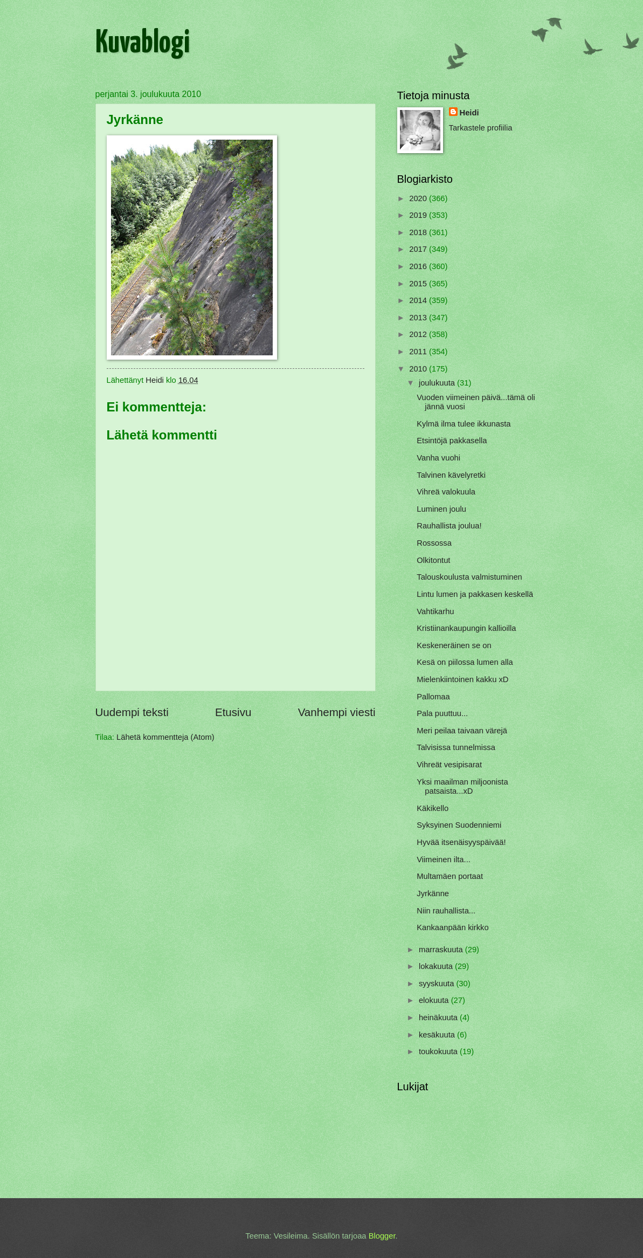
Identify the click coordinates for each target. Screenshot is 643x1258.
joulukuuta (438, 383)
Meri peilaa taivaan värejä (462, 730)
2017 (419, 249)
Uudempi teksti (132, 712)
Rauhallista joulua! (449, 525)
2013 (419, 317)
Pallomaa (433, 696)
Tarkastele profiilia (481, 127)
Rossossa (434, 543)
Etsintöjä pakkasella (452, 440)
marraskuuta (442, 949)
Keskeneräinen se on (454, 645)
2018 (419, 232)
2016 (419, 266)
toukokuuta (439, 1051)
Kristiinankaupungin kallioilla (466, 628)
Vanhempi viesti (337, 712)
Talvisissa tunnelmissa (456, 747)
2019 (419, 215)
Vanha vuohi (438, 457)
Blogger (382, 1236)
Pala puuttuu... (442, 713)
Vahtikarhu (435, 611)
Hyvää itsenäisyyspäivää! (461, 842)
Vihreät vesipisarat (449, 764)
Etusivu (233, 712)
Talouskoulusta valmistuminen (469, 577)
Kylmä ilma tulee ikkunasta (463, 424)
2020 (419, 198)
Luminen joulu (441, 509)
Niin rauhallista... (446, 910)
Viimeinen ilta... (444, 859)
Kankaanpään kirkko (452, 927)
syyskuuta (438, 983)
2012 (419, 334)
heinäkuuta (439, 1017)
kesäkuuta (438, 1034)
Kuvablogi (142, 44)
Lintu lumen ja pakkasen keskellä (475, 594)
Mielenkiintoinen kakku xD (462, 679)
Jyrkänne (433, 893)
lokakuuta (437, 966)
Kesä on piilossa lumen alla (465, 662)
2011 (419, 351)
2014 (419, 300)
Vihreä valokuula (446, 491)
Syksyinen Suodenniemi (459, 825)
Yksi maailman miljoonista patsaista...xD (462, 787)
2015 (419, 283)
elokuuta (435, 1000)
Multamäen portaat (450, 876)
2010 (419, 369)
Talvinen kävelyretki (451, 475)
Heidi (469, 112)
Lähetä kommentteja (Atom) (165, 737)
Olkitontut (433, 560)
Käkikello (432, 808)
